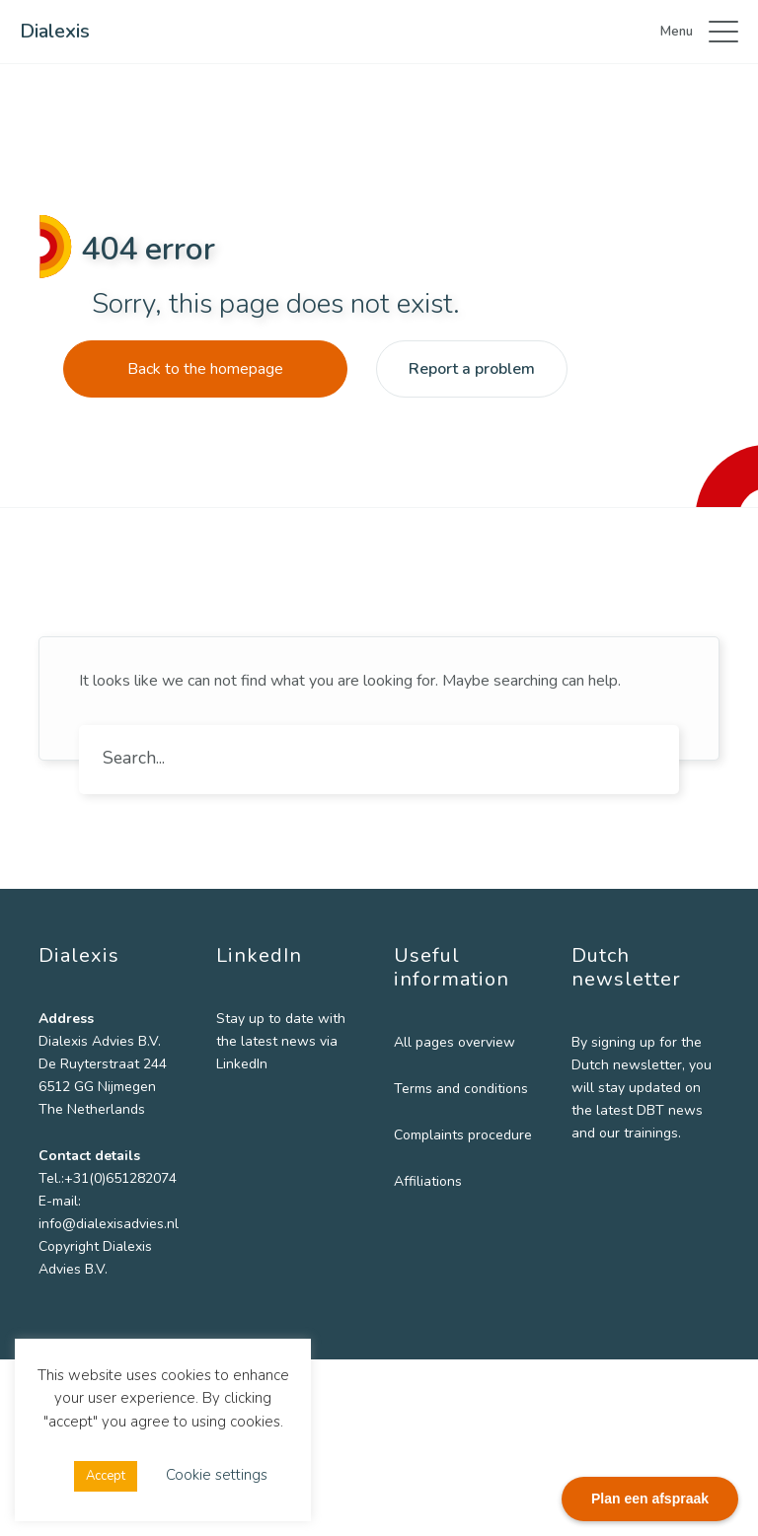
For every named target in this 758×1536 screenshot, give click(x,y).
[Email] (621, 1187)
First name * (567, 1025)
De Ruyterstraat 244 (102, 1064)
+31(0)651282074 (120, 1178)
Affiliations (399, 1226)
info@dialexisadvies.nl (108, 1223)
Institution (559, 1221)
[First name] (621, 1055)
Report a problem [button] (472, 369)
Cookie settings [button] (216, 1475)
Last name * (566, 1090)
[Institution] (621, 1252)
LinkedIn (294, 1064)
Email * (548, 1155)
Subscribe (621, 1303)
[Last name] (621, 1120)
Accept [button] (105, 1476)
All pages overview (426, 1042)
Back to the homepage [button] (205, 369)
